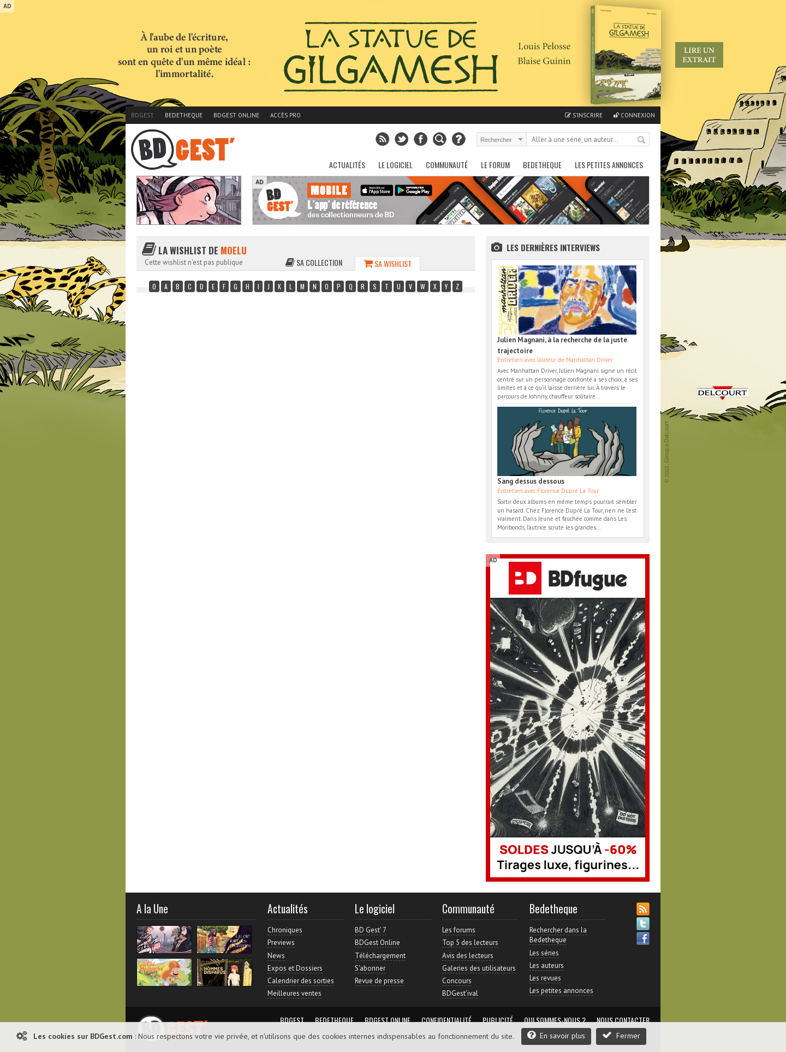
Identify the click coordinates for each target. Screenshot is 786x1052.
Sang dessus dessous (530, 481)
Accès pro (285, 115)
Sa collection (313, 262)
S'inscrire (584, 115)
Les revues (545, 978)
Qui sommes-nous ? (555, 1020)
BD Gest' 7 (370, 930)
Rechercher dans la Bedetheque (558, 934)
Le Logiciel (395, 164)
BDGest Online (236, 115)
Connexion (634, 115)
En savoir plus (556, 1035)
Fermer (621, 1035)
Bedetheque (184, 115)
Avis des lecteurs (467, 955)
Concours (457, 980)
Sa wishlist (388, 263)
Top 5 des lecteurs (470, 942)
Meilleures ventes (294, 993)
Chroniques (284, 930)
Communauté (447, 164)
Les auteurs (546, 965)
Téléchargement (380, 955)
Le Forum (495, 164)
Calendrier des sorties (300, 980)
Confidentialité (446, 1020)
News (276, 955)
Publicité (498, 1020)
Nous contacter (623, 1020)
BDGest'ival (460, 993)
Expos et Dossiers (295, 968)
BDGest (142, 115)
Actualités (347, 164)
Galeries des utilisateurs (479, 968)
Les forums (458, 930)
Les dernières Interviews (553, 247)
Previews (281, 942)
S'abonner (370, 968)
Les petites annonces (609, 164)
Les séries (544, 953)
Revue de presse (379, 980)
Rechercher (642, 140)
